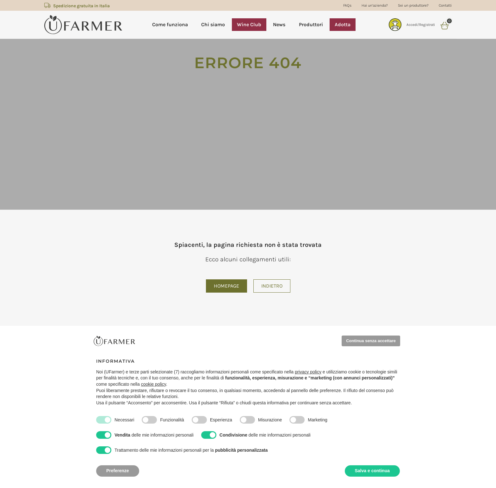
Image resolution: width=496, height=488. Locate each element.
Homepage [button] (226, 286)
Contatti (445, 5)
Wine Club (249, 24)
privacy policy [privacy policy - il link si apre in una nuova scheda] (308, 371)
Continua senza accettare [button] (371, 340)
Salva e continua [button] (372, 470)
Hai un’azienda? (375, 5)
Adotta (342, 24)
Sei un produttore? (413, 5)
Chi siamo (213, 24)
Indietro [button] (271, 286)
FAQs (347, 5)
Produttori (311, 24)
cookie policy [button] (153, 384)
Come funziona (170, 24)
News (279, 24)
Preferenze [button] (117, 470)
